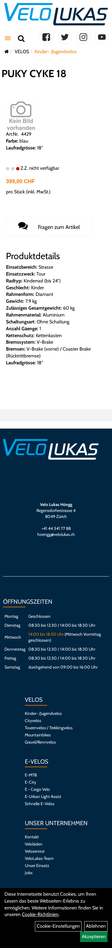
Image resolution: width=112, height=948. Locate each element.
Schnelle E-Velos (39, 803)
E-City (30, 782)
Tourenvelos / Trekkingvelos (49, 727)
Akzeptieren (94, 936)
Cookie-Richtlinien (40, 914)
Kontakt (32, 837)
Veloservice (35, 851)
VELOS (22, 51)
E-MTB (31, 775)
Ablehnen (96, 926)
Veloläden (33, 844)
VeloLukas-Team (39, 858)
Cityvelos (33, 720)
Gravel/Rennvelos (40, 742)
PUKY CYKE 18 (34, 73)
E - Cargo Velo (37, 789)
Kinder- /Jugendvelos (56, 51)
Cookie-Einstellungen (58, 926)
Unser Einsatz (37, 865)
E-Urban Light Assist (43, 796)
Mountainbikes (38, 735)
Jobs (29, 872)
